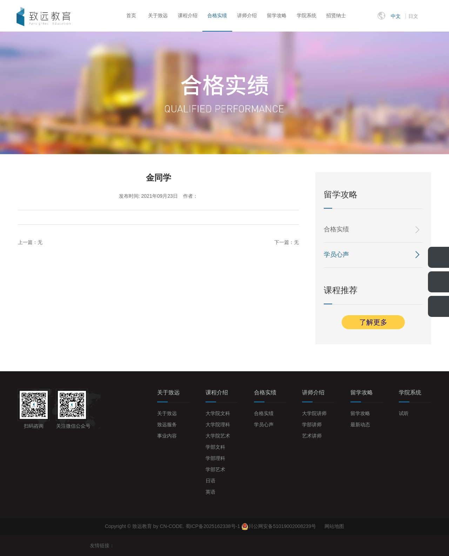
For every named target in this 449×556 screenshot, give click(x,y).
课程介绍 (187, 15)
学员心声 (336, 254)
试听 (404, 413)
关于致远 (158, 15)
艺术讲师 (312, 436)
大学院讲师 (314, 413)
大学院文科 (218, 413)
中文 (396, 16)
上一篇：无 (30, 242)
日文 (413, 16)
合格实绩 (217, 15)
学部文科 (215, 447)
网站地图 (334, 526)
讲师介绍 (247, 15)
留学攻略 (277, 15)
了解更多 (373, 322)
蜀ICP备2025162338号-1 (214, 526)
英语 (210, 492)
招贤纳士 (336, 15)
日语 (210, 480)
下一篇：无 (286, 242)
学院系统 (306, 15)
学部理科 (215, 458)
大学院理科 (218, 424)
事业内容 (167, 436)
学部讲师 (312, 424)
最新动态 (360, 424)
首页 (131, 15)
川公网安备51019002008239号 (282, 526)
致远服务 (167, 424)
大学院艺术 (218, 436)
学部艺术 (215, 469)
